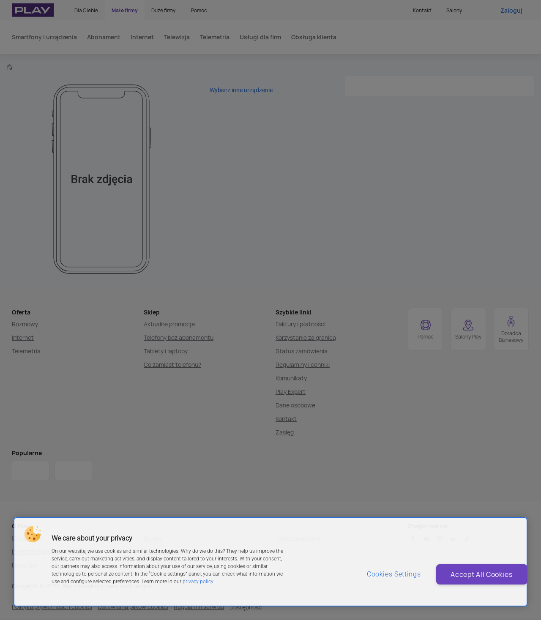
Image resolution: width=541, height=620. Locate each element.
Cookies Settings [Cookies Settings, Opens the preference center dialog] (382, 574)
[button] (32, 534)
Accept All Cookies (472, 574)
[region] (270, 561)
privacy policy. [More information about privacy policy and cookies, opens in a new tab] (198, 581)
